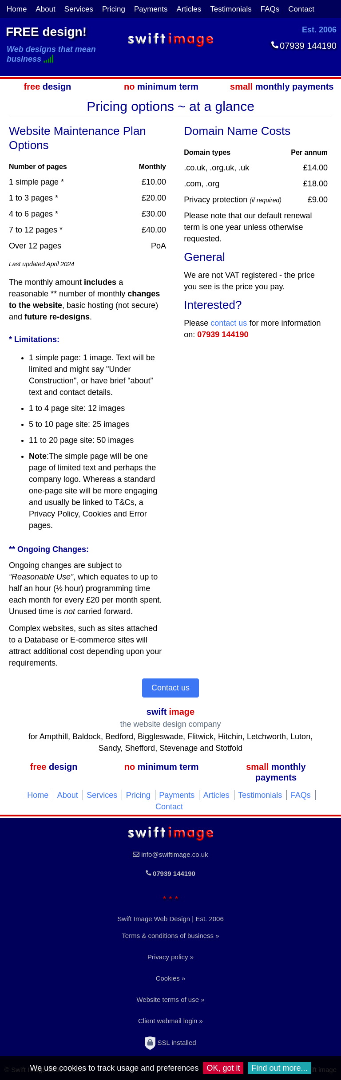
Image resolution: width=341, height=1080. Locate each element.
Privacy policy (167, 957)
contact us (228, 323)
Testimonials (231, 9)
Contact (301, 9)
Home (17, 9)
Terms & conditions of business (168, 935)
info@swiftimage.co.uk (174, 854)
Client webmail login (167, 1021)
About (45, 9)
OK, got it (223, 1068)
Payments (151, 9)
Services (78, 9)
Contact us (170, 687)
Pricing (113, 9)
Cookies (168, 978)
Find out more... (279, 1068)
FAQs (270, 9)
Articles (189, 9)
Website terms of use (167, 999)
